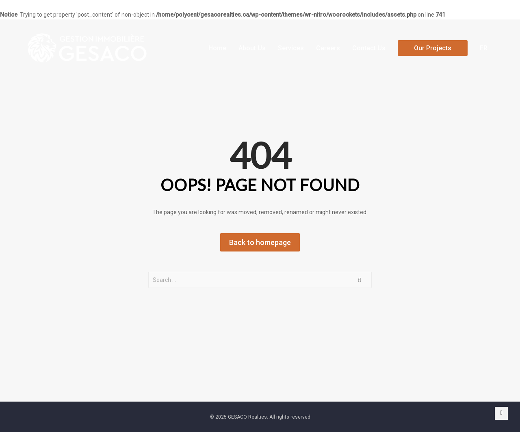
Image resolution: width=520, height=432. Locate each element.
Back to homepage (260, 242)
